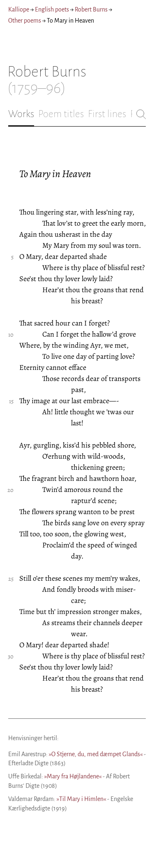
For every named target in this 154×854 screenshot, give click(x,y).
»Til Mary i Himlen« (81, 799)
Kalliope (18, 9)
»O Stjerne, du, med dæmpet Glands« (96, 754)
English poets (52, 9)
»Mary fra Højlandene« (72, 776)
